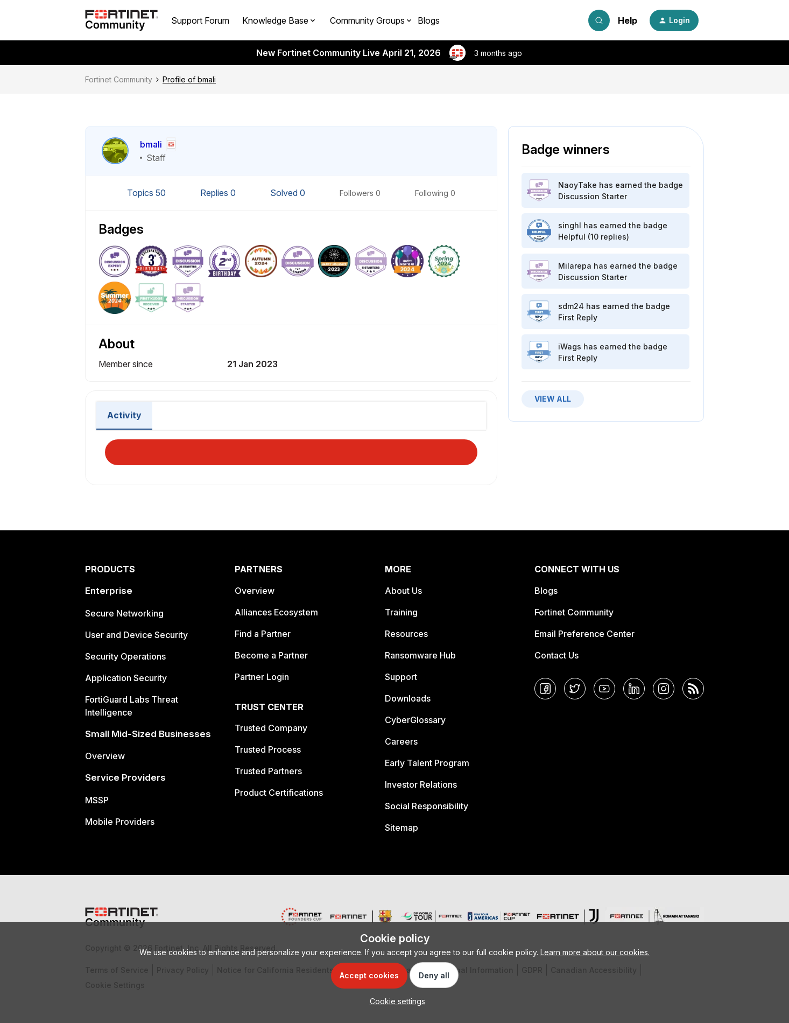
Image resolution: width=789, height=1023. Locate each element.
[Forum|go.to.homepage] (121, 20)
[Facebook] (545, 688)
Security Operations (125, 656)
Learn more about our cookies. (595, 952)
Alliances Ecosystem (276, 612)
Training (401, 612)
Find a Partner (263, 633)
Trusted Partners (268, 771)
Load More (291, 449)
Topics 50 (147, 192)
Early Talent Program (427, 763)
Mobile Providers (119, 821)
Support (401, 676)
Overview (105, 756)
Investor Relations (421, 784)
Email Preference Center (584, 633)
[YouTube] (604, 688)
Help (627, 20)
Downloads (408, 698)
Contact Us (556, 655)
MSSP (97, 800)
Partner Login (262, 676)
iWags (569, 346)
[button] (674, 20)
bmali (151, 144)
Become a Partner (271, 655)
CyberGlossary (415, 719)
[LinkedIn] (634, 688)
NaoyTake (577, 185)
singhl (569, 225)
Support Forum (200, 20)
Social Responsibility (426, 806)
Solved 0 (288, 192)
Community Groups (367, 20)
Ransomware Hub (420, 655)
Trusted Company (271, 728)
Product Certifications (279, 792)
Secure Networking (124, 613)
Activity (124, 415)
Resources (406, 633)
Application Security (126, 677)
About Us (403, 590)
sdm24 (571, 306)
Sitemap (401, 827)
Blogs (429, 20)
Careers (401, 741)
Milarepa (574, 265)
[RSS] (693, 688)
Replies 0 (219, 192)
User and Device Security (136, 634)
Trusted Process (268, 749)
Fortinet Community (118, 79)
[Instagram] (663, 688)
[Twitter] (575, 688)
